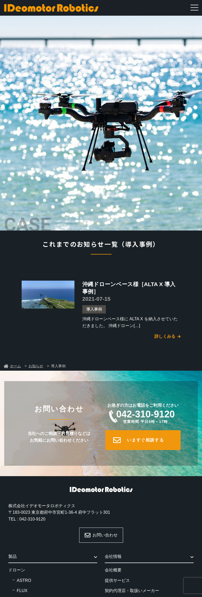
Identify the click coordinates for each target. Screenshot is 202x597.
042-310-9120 (145, 416)
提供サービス (117, 580)
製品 (12, 556)
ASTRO (24, 580)
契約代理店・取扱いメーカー (132, 590)
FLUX (22, 590)
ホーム (15, 366)
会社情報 (113, 556)
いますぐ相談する (145, 440)
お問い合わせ (105, 535)
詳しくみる (164, 336)
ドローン (16, 570)
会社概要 (113, 570)
